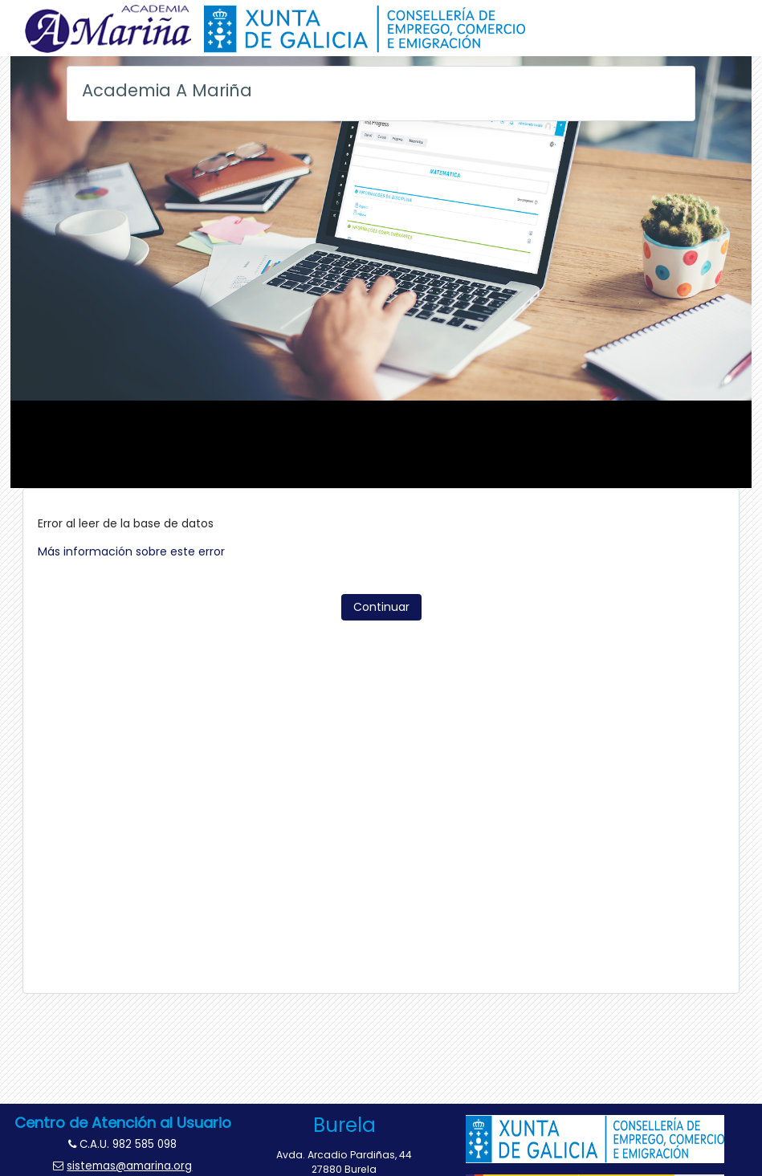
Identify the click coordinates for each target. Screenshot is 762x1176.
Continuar (381, 607)
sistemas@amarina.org (129, 1166)
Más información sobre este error (131, 551)
